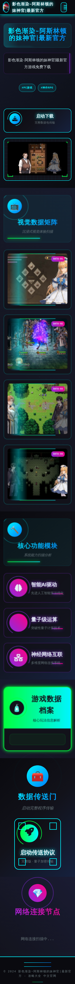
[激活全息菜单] (64, 7)
